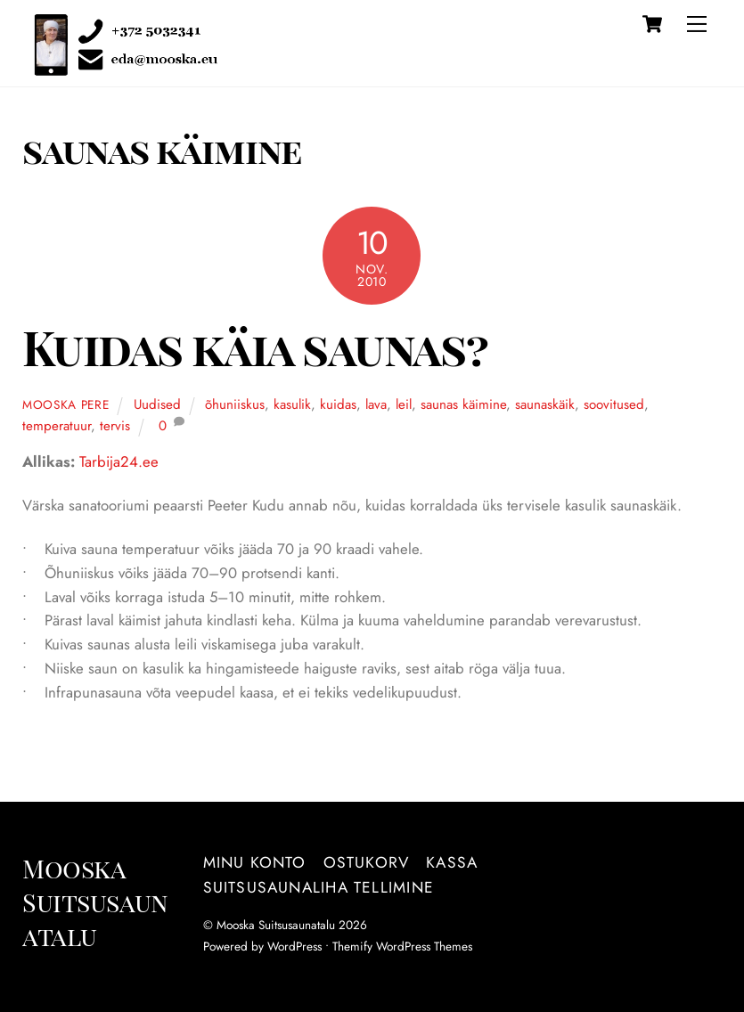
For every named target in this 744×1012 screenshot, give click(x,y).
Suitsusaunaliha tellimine (318, 887)
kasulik (292, 404)
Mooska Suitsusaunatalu (276, 925)
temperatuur (56, 426)
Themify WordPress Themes (402, 946)
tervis (115, 426)
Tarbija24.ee (119, 461)
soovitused (614, 404)
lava (376, 404)
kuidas (338, 404)
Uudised (157, 404)
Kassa (452, 862)
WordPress (294, 946)
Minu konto (255, 862)
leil (404, 404)
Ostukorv (366, 862)
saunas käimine (463, 404)
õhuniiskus (235, 404)
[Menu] (697, 24)
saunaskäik (545, 404)
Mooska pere (66, 404)
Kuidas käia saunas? (254, 347)
